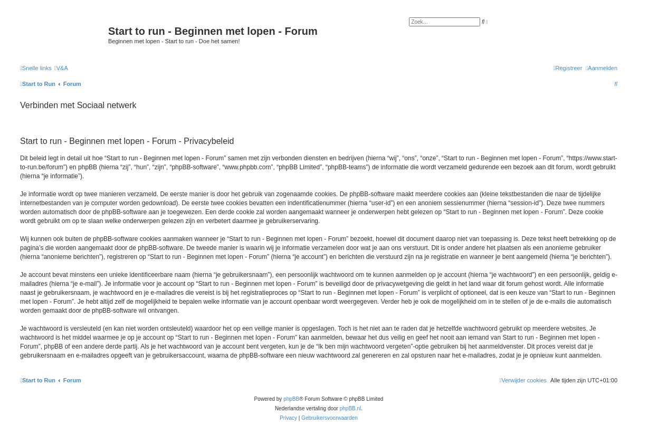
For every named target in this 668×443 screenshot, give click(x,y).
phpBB (291, 399)
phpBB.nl (350, 408)
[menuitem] (61, 68)
